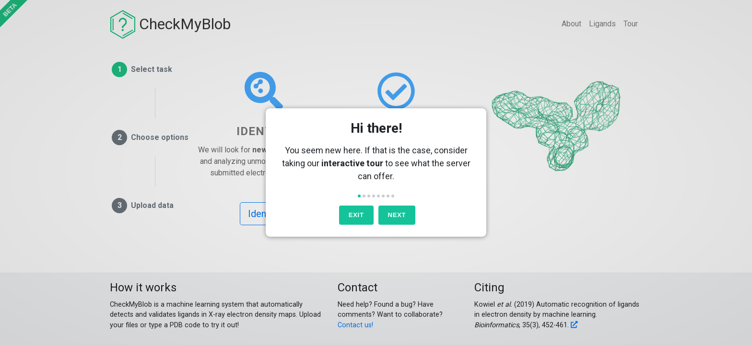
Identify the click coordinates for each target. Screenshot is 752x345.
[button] (359, 196)
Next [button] (397, 214)
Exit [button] (356, 214)
